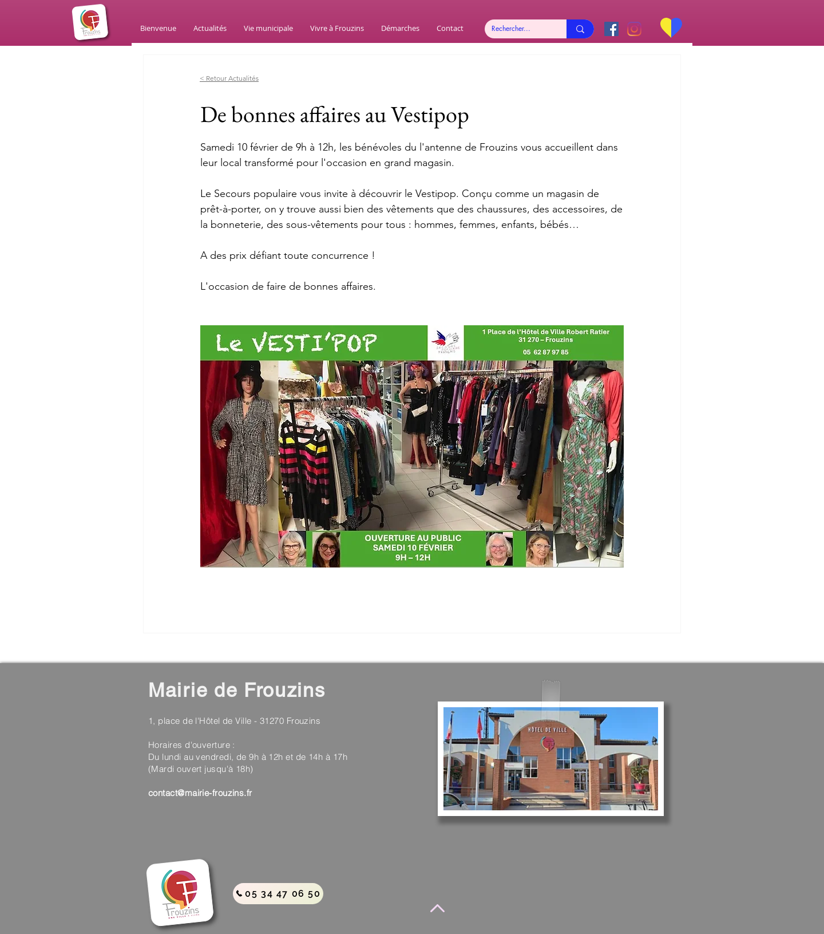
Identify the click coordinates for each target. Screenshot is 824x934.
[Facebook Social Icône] (611, 29)
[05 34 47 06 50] (278, 893)
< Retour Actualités (229, 78)
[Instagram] (634, 29)
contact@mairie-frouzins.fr (200, 792)
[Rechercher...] (517, 28)
